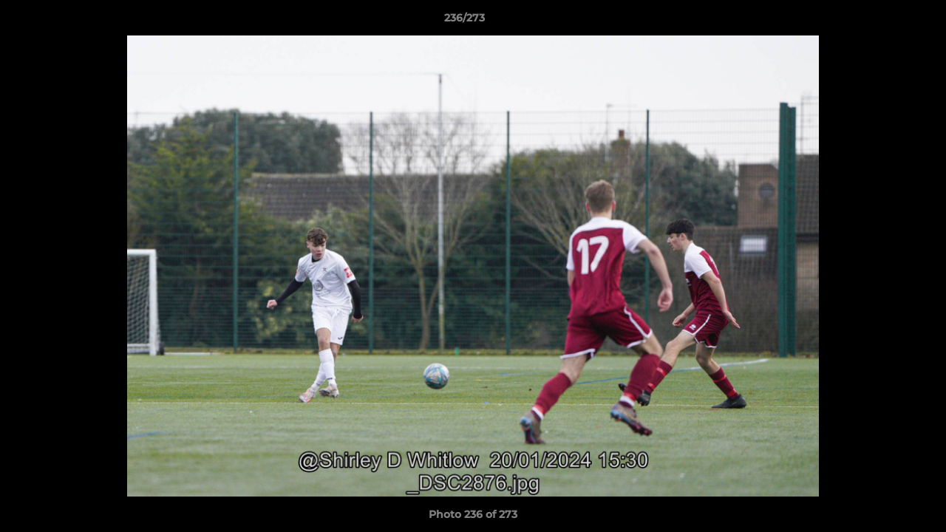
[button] (884, 21)
